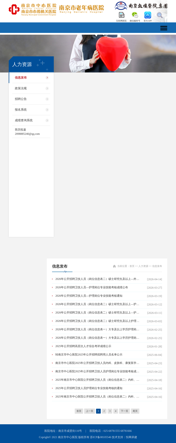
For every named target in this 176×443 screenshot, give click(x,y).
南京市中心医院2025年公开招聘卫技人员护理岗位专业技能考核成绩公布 (97, 371)
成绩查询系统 (24, 120)
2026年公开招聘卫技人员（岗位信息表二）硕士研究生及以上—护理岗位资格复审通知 (97, 304)
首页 (132, 266)
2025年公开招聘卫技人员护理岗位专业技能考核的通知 (88, 388)
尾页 (135, 411)
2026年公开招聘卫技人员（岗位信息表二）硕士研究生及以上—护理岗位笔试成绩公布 (97, 312)
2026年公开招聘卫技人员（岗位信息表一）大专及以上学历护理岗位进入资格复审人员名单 (97, 337)
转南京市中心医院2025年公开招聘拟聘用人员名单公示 (88, 354)
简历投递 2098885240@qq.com (27, 131)
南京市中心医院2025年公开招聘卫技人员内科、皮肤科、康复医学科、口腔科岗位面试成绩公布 (97, 362)
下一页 (124, 411)
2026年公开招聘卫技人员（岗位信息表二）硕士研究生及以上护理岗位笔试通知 (97, 320)
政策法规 (21, 88)
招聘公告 (21, 99)
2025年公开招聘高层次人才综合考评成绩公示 (83, 346)
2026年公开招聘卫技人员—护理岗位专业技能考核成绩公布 (91, 287)
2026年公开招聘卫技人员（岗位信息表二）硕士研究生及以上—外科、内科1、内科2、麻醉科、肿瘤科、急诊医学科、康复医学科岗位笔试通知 (97, 278)
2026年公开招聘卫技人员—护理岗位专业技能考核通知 (88, 295)
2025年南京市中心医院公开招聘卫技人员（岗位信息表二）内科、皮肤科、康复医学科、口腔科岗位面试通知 (97, 379)
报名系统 (21, 109)
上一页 (89, 411)
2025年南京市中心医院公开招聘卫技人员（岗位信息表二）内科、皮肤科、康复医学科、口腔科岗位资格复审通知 (97, 396)
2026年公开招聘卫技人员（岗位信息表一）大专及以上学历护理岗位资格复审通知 (97, 329)
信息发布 (21, 77)
